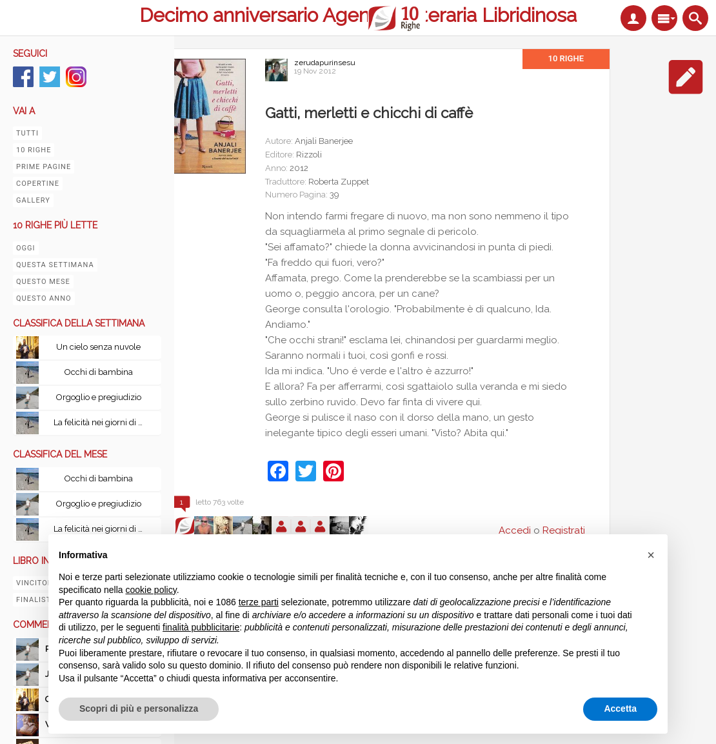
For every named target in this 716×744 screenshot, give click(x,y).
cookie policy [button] (151, 590)
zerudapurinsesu (324, 62)
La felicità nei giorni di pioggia (102, 422)
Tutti (27, 133)
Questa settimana (55, 265)
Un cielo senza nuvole (98, 347)
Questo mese (43, 281)
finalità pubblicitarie (201, 627)
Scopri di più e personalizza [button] (138, 708)
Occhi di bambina (99, 372)
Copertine (37, 183)
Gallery (33, 200)
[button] (651, 555)
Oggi (25, 248)
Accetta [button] (620, 708)
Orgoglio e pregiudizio (98, 397)
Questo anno (44, 298)
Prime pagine (43, 167)
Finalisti (35, 600)
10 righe (33, 150)
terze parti (259, 602)
